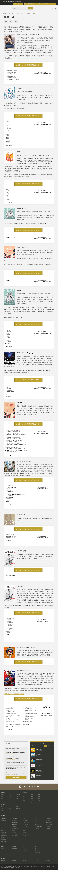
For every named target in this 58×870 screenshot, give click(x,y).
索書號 (24, 835)
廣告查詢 (48, 860)
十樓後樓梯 (48, 828)
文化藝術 (16, 13)
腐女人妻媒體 (49, 824)
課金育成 (25, 846)
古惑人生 (37, 828)
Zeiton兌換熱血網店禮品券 (42, 4)
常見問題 (37, 860)
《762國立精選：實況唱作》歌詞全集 (14, 694)
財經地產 (18, 794)
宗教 (39, 798)
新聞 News (7, 769)
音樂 (2, 810)
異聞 (24, 800)
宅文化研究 (25, 826)
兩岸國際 (11, 794)
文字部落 (18, 808)
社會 (17, 796)
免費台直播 (11, 1)
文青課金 (25, 850)
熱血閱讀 (29, 13)
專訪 (2, 798)
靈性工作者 (3, 841)
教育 (32, 798)
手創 (2, 808)
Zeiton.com (52, 4)
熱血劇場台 (14, 848)
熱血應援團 (37, 824)
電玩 (32, 802)
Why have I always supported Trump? (15, 773)
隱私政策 (14, 860)
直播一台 (3, 848)
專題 (17, 798)
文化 (2, 806)
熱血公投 (11, 798)
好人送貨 (25, 832)
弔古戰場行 (25, 824)
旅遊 (24, 794)
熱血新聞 (4, 13)
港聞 (2, 794)
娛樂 (32, 800)
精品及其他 (37, 852)
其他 (35, 13)
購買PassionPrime (18, 4)
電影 (10, 806)
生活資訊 (10, 13)
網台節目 (23, 13)
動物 (39, 796)
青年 (39, 802)
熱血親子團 (25, 834)
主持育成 (25, 848)
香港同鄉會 (48, 826)
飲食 (32, 794)
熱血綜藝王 (14, 826)
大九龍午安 (3, 818)
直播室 (2, 846)
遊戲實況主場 (15, 822)
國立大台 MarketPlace (40, 854)
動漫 (17, 806)
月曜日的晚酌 (15, 828)
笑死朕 (2, 837)
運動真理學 (3, 839)
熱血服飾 (37, 850)
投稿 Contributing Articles (10, 753)
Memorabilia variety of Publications (15, 762)
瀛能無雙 (14, 832)
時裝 (24, 802)
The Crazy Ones (38, 826)
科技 (24, 796)
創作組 (10, 808)
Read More (16, 777)
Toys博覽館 (15, 834)
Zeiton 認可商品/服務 (29, 4)
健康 (32, 796)
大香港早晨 (3, 820)
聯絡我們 (25, 860)
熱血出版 (37, 848)
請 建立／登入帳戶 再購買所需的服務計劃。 (28, 65)
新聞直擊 (11, 796)
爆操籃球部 (14, 824)
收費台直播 (18, 1)
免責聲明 (3, 860)
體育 (2, 796)
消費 (24, 798)
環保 (39, 794)
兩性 (39, 800)
